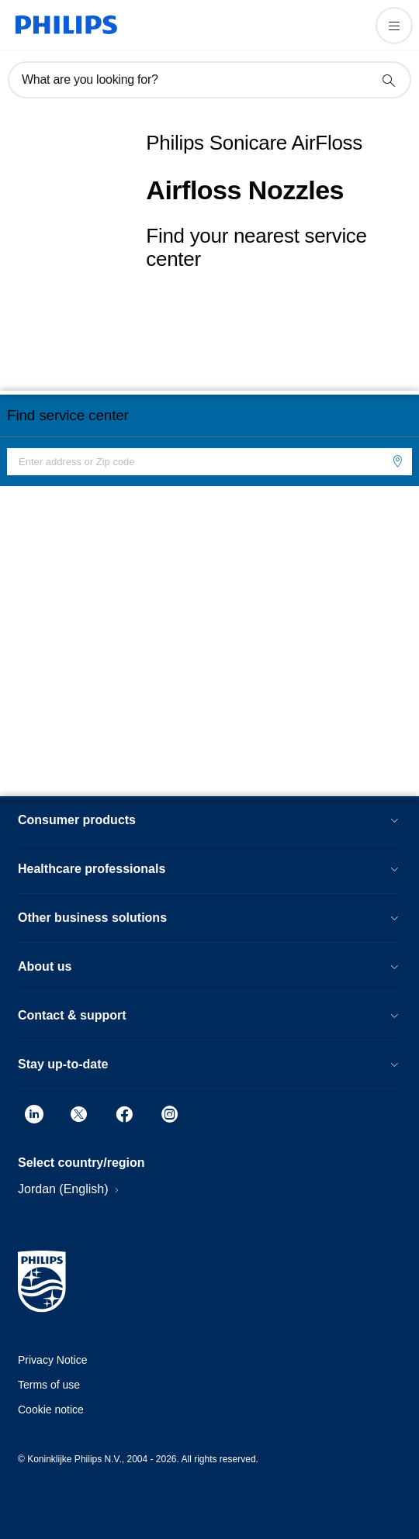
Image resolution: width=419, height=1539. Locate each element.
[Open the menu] (394, 25)
